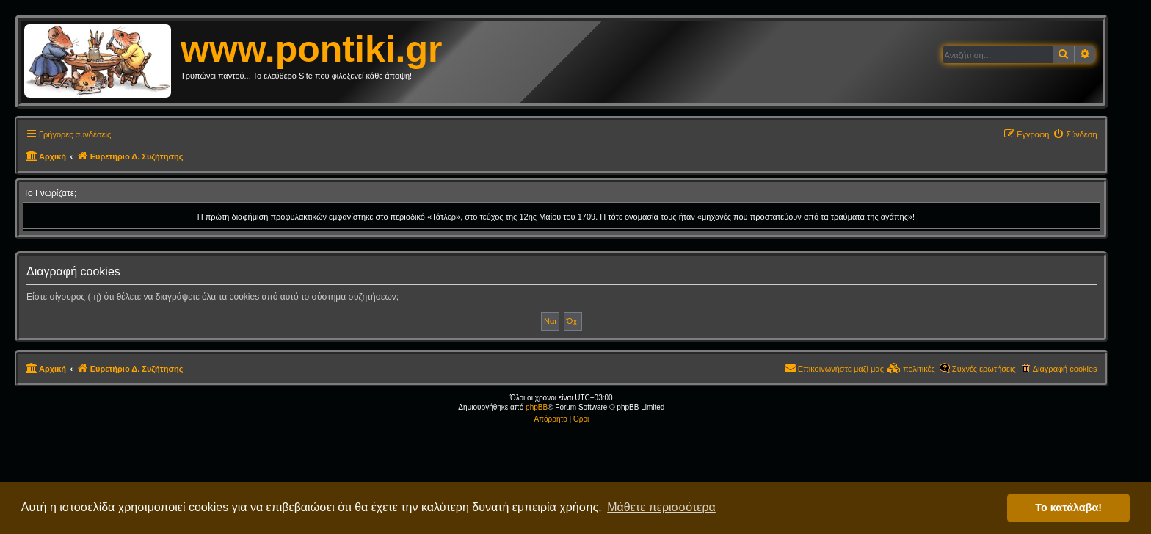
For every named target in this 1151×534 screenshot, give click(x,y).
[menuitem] (1075, 134)
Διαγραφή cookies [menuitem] (1065, 368)
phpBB (537, 407)
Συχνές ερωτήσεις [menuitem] (984, 368)
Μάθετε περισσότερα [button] (661, 507)
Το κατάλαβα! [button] (1068, 507)
